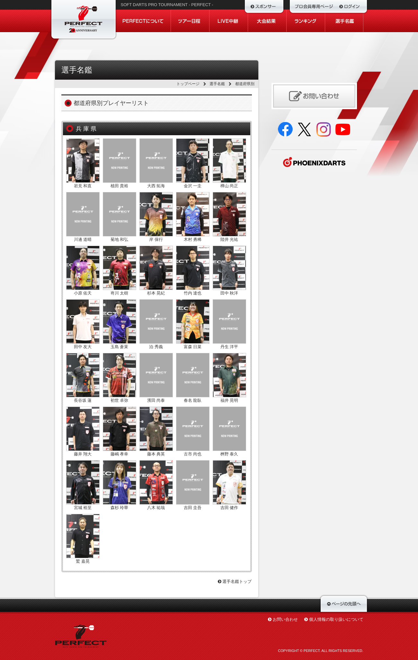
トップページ (188, 84)
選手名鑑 (217, 84)
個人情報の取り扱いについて (336, 619)
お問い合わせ (285, 619)
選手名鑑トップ (235, 581)
